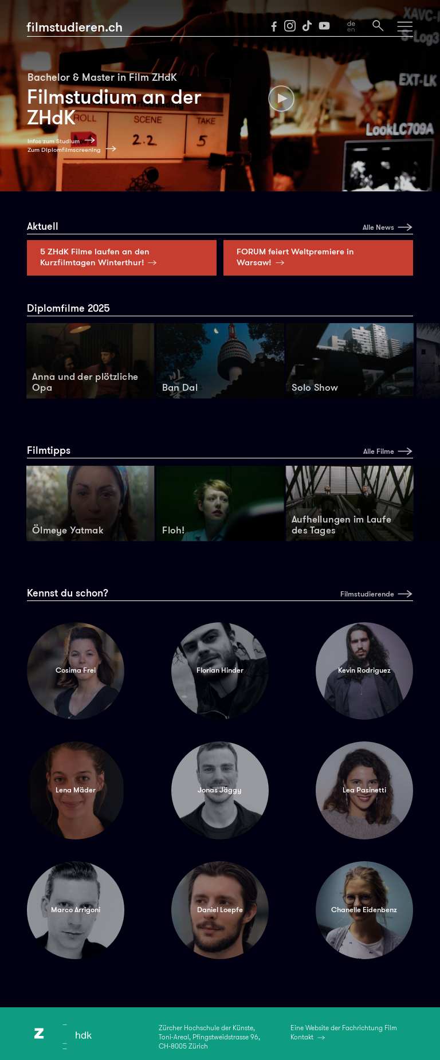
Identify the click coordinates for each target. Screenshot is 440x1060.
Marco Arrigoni (75, 910)
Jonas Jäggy (220, 790)
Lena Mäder (76, 790)
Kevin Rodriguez (364, 670)
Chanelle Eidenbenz (364, 910)
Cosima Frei (76, 670)
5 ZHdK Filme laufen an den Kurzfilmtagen (100, 256)
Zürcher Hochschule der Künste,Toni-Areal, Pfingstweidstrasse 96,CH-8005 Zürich (209, 1037)
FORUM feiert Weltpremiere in (295, 256)
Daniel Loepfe (220, 910)
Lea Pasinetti (364, 790)
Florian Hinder (220, 670)
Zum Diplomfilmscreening (64, 150)
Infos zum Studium (54, 141)
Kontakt (301, 1037)
